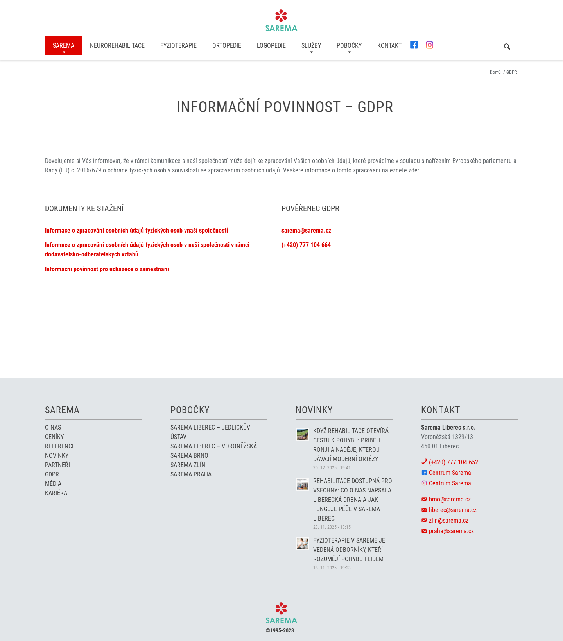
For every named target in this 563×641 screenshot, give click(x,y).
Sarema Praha (191, 474)
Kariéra (56, 493)
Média (53, 483)
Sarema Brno (189, 455)
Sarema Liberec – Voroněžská (213, 446)
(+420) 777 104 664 (306, 245)
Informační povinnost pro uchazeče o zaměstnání (107, 269)
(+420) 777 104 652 (453, 462)
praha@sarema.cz (451, 531)
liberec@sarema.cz (453, 510)
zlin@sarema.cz (448, 520)
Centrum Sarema (450, 472)
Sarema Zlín (187, 465)
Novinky (56, 455)
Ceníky (54, 436)
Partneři (57, 465)
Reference (60, 446)
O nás (53, 427)
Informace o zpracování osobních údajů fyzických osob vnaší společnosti (136, 230)
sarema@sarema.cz (306, 230)
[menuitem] (63, 45)
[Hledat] (507, 46)
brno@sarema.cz (450, 499)
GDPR (52, 474)
